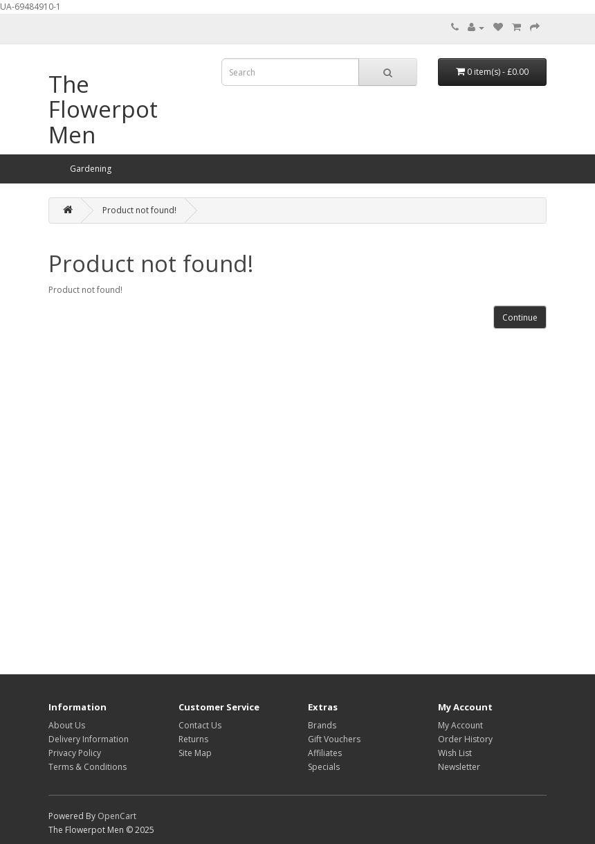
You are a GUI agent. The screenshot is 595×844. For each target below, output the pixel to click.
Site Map (195, 753)
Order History (465, 739)
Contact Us (199, 725)
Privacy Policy (74, 753)
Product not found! (139, 210)
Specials (324, 767)
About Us (66, 725)
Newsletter (459, 767)
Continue (520, 317)
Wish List (455, 753)
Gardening (90, 168)
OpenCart (117, 816)
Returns (193, 739)
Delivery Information (88, 739)
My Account (460, 725)
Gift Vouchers (334, 739)
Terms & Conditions (87, 767)
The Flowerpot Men (103, 109)
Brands (322, 725)
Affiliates (325, 753)
